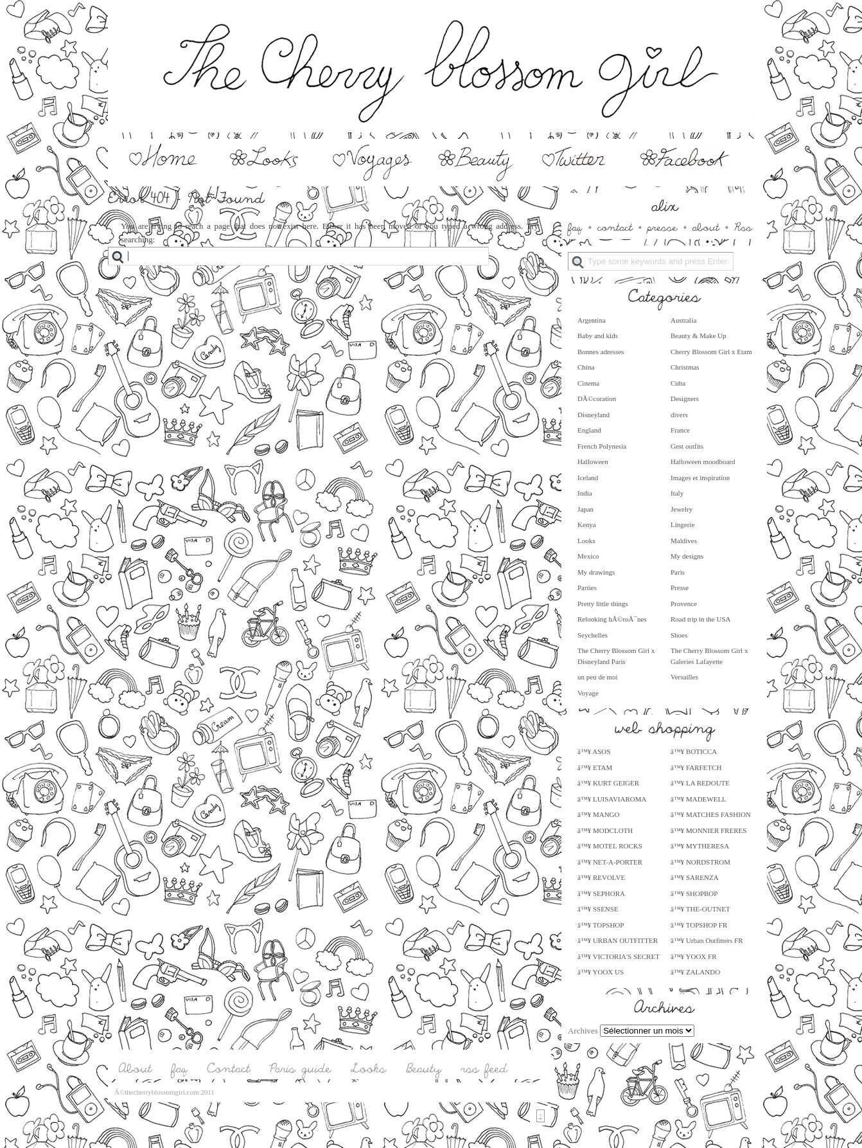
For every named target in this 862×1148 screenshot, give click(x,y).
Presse (680, 587)
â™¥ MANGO (598, 814)
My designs (687, 556)
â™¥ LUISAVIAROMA (611, 799)
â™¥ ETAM (594, 767)
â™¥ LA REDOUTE (700, 783)
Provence (684, 603)
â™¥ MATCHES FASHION (711, 814)
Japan (585, 509)
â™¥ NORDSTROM (700, 862)
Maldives (684, 540)
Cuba (678, 383)
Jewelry (681, 509)
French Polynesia (601, 446)
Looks (586, 540)
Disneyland (593, 414)
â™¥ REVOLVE (601, 877)
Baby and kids (597, 335)
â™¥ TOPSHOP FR (699, 925)
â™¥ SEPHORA (601, 893)
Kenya (586, 524)
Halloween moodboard (703, 461)
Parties (587, 587)
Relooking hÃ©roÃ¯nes (612, 619)
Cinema (588, 383)
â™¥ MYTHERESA (700, 846)
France (680, 430)
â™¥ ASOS (593, 751)
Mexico (588, 556)
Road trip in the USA (701, 619)
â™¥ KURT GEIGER (608, 783)
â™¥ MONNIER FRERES (708, 830)
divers (679, 414)
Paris (678, 572)
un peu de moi (597, 677)
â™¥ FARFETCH (696, 767)
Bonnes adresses (600, 351)
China (585, 367)
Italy (677, 493)
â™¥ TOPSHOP (600, 925)
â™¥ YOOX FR (693, 956)
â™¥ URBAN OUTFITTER (617, 940)
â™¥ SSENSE (598, 909)
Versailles (684, 677)
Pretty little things (602, 603)
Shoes (679, 635)
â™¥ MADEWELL (698, 799)
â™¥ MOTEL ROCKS (609, 846)
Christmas (685, 367)
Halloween (592, 461)
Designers (685, 398)
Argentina (591, 320)
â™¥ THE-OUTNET (700, 909)
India (584, 493)
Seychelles (592, 635)
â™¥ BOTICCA (694, 751)
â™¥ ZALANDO (695, 972)
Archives (583, 1031)
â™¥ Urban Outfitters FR (707, 940)
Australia (683, 320)
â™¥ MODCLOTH (605, 830)
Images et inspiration (700, 477)
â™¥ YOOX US (600, 972)
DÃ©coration (596, 398)
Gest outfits (687, 446)
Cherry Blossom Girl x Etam (711, 351)
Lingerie (682, 524)
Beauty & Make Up (698, 335)
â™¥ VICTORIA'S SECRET (618, 956)
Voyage (588, 693)
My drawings (596, 572)
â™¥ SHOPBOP (694, 893)
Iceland (587, 477)
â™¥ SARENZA (695, 877)
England (589, 430)
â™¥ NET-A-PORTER (609, 862)
